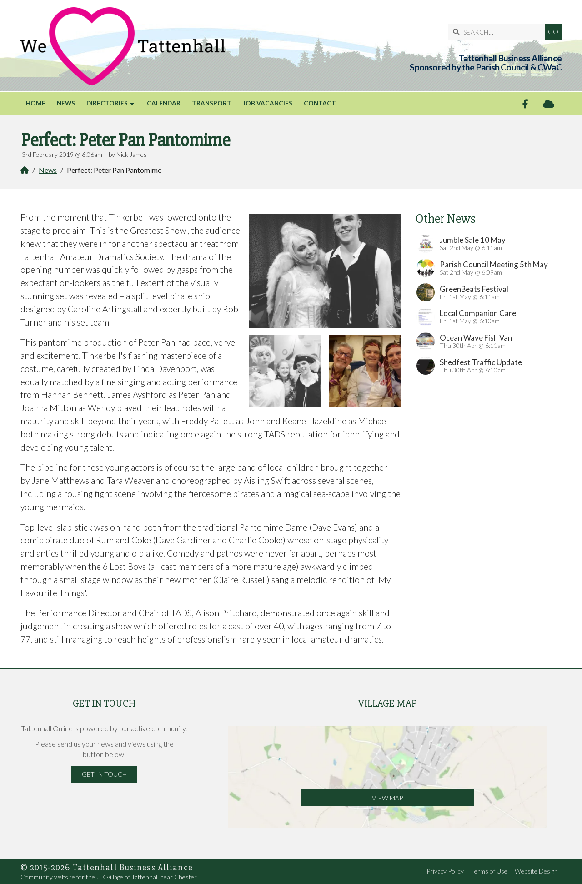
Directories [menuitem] (107, 103)
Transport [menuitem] (211, 103)
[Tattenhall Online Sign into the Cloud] (548, 104)
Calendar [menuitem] (164, 103)
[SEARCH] (498, 32)
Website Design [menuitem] (536, 871)
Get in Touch (104, 774)
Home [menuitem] (35, 103)
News (48, 170)
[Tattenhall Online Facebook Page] (525, 104)
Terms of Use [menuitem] (489, 871)
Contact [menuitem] (320, 103)
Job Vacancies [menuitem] (267, 103)
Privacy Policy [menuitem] (445, 871)
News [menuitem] (66, 103)
